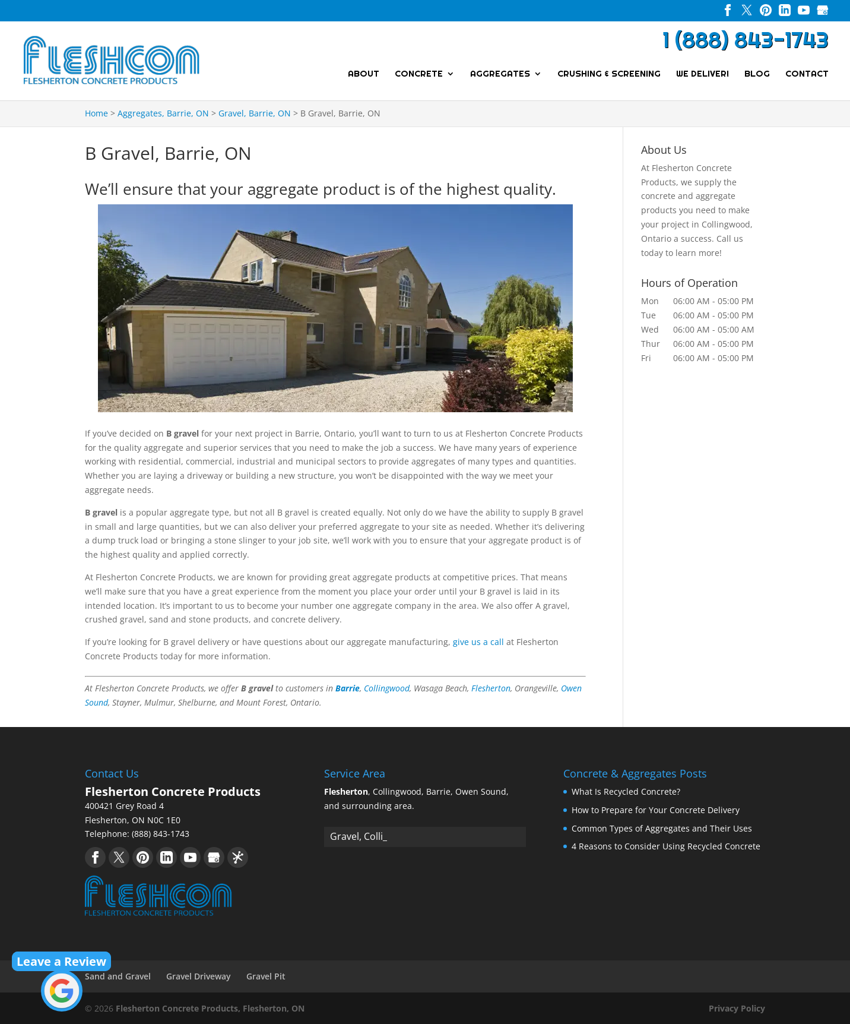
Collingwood (387, 688)
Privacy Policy (737, 1008)
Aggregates (500, 74)
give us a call (478, 641)
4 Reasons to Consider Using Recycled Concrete (666, 846)
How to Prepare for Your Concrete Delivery (656, 810)
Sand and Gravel (118, 976)
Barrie (347, 688)
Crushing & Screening (609, 74)
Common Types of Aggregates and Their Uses (662, 828)
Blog (757, 74)
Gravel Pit (266, 976)
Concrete (419, 74)
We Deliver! (702, 74)
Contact (807, 74)
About (363, 74)
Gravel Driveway (198, 976)
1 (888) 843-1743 (745, 39)
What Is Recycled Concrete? (626, 791)
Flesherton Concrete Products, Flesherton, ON (210, 1008)
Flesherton (490, 688)
